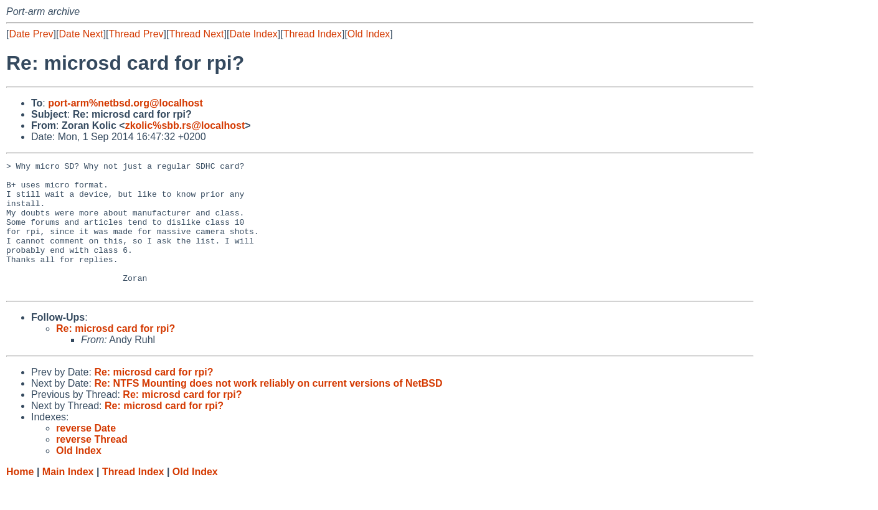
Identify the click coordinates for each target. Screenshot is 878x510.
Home (20, 498)
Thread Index (312, 34)
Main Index (68, 498)
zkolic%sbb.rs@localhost (185, 125)
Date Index (253, 34)
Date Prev (31, 34)
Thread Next (196, 34)
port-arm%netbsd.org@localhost (125, 103)
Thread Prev (136, 34)
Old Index (368, 34)
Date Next (81, 34)
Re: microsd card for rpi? (115, 354)
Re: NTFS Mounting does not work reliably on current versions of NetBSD (268, 409)
